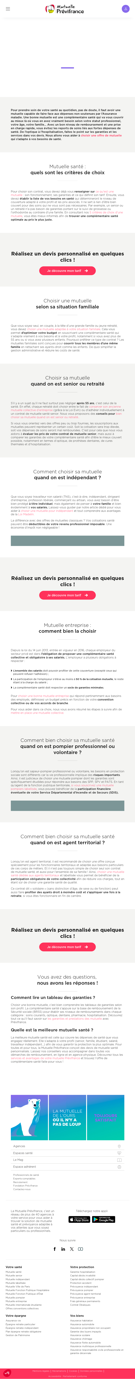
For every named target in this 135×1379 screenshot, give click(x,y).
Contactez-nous (21, 1189)
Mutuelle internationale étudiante (24, 1305)
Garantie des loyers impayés (85, 1331)
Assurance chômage (81, 1339)
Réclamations (59, 1371)
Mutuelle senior (14, 1275)
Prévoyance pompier (81, 1290)
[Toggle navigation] (8, 9)
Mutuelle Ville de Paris (18, 1286)
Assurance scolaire (80, 1335)
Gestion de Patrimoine (18, 1335)
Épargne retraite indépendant (22, 1328)
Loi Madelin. (25, 514)
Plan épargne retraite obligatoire (23, 1331)
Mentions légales (41, 1371)
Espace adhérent (24, 1166)
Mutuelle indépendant (18, 1279)
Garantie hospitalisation (82, 1272)
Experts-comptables (24, 1178)
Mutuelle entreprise (16, 1301)
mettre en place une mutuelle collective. (37, 712)
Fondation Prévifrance (25, 1185)
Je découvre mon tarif (67, 275)
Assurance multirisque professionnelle (90, 1346)
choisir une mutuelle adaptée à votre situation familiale (63, 329)
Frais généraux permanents (85, 1301)
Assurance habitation (81, 1320)
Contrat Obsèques (80, 1305)
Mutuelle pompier (15, 1297)
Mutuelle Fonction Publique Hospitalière (27, 1290)
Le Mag (18, 1159)
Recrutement (20, 1182)
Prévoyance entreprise (82, 1297)
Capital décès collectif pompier (87, 1279)
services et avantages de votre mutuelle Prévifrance (45, 1058)
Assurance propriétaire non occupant (90, 1328)
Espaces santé (23, 1153)
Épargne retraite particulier (20, 1324)
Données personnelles (91, 1371)
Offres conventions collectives (22, 1308)
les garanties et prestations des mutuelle (75, 1018)
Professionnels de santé (26, 1175)
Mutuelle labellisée (16, 1283)
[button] (7, 1373)
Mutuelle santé (13, 1272)
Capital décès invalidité (82, 1275)
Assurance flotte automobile (85, 1342)
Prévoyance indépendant (84, 1286)
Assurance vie (13, 1320)
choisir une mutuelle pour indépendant (47, 510)
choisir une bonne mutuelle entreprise (43, 696)
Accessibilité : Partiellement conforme (67, 1376)
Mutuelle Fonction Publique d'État (24, 1294)
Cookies (73, 1371)
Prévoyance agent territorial (85, 1294)
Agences (19, 1146)
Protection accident (80, 1283)
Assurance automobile (82, 1324)
